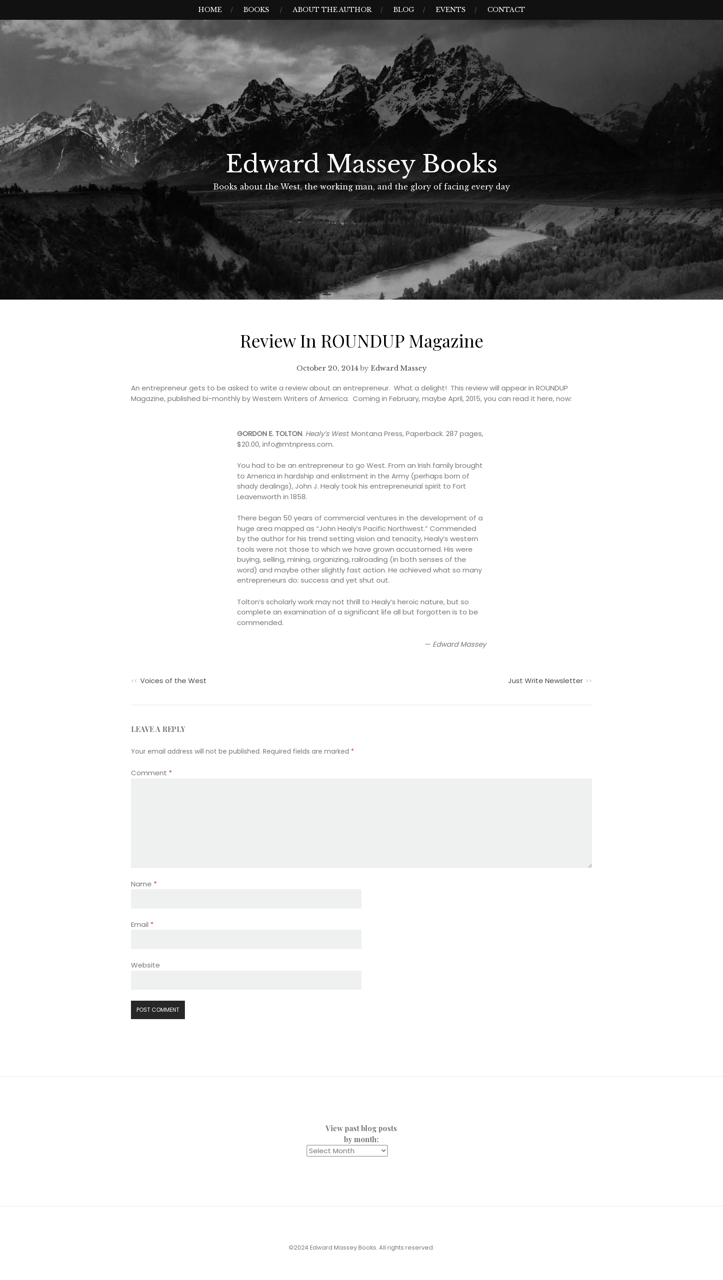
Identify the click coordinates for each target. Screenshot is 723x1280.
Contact (506, 10)
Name (144, 884)
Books (256, 10)
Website (145, 965)
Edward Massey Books (361, 164)
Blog (403, 10)
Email (142, 924)
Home (210, 10)
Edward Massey (399, 368)
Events (451, 10)
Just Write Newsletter (545, 680)
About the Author (332, 10)
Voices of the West (173, 680)
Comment (151, 773)
